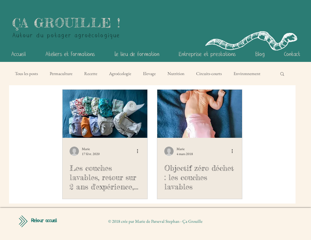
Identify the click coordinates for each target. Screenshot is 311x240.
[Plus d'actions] (139, 151)
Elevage (149, 73)
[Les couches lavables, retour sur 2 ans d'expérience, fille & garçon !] (105, 114)
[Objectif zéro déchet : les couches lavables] (199, 114)
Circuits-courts (209, 73)
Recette (90, 73)
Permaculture (61, 73)
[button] (282, 74)
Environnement (247, 73)
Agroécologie (120, 73)
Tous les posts (26, 73)
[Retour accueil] (44, 221)
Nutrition (175, 73)
